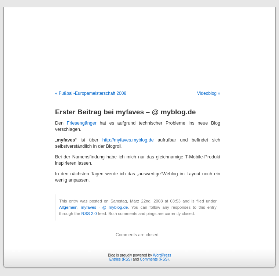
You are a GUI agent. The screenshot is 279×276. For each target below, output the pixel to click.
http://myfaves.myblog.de (128, 140)
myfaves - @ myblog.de (104, 207)
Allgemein (68, 207)
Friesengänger (82, 123)
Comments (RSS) (154, 259)
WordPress (162, 255)
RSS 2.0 (89, 213)
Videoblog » (208, 93)
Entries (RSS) (120, 259)
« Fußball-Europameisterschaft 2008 (90, 93)
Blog (139, 41)
